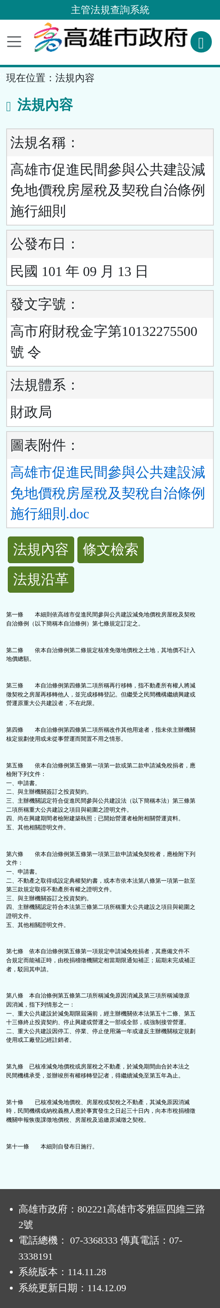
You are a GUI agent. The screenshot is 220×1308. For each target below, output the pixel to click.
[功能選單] (14, 41)
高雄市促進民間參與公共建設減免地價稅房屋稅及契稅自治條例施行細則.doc (107, 493)
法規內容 (41, 549)
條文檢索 (110, 549)
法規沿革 (41, 579)
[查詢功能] (201, 42)
